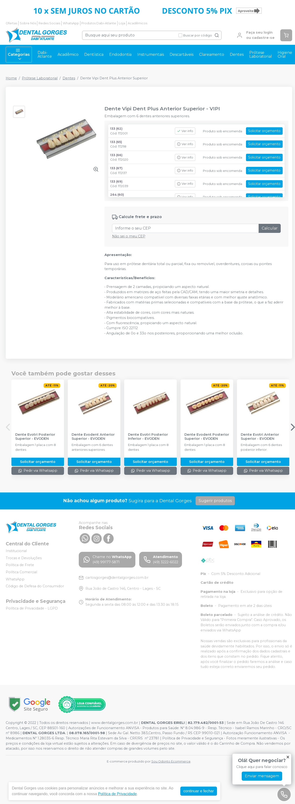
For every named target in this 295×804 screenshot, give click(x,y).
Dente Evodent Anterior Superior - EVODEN (93, 437)
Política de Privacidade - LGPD (32, 608)
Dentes (237, 54)
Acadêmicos (137, 23)
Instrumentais (150, 54)
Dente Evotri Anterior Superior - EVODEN (260, 437)
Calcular (270, 228)
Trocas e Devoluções (24, 558)
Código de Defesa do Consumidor (35, 586)
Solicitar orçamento (264, 131)
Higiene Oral (285, 54)
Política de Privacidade (117, 794)
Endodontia (120, 54)
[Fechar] (288, 757)
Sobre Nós (28, 23)
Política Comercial (21, 572)
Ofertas (11, 23)
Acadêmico (68, 54)
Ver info (185, 131)
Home (11, 78)
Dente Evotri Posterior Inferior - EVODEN (148, 437)
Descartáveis (181, 54)
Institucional (16, 551)
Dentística (93, 54)
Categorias (19, 54)
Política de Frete (20, 565)
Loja (122, 23)
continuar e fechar (198, 791)
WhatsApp (71, 23)
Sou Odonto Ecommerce (171, 761)
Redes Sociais (49, 23)
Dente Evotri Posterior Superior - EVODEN (35, 437)
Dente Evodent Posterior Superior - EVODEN (206, 437)
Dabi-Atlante (45, 54)
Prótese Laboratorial (260, 54)
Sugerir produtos (215, 500)
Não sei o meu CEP (128, 236)
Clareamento (211, 54)
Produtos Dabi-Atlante (98, 23)
